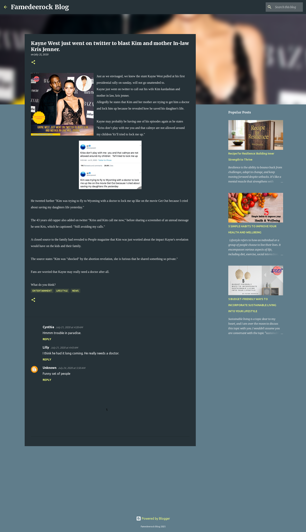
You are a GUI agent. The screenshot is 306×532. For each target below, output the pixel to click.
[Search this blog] (282, 7)
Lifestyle (62, 290)
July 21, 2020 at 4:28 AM (69, 327)
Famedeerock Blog (40, 7)
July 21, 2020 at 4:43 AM (64, 347)
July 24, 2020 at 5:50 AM (71, 368)
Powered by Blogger (153, 518)
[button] (33, 62)
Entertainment (42, 290)
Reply (47, 339)
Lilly (46, 347)
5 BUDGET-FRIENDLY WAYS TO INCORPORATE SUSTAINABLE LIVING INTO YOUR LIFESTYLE (252, 305)
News (75, 290)
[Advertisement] (110, 479)
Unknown (49, 367)
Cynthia (48, 327)
